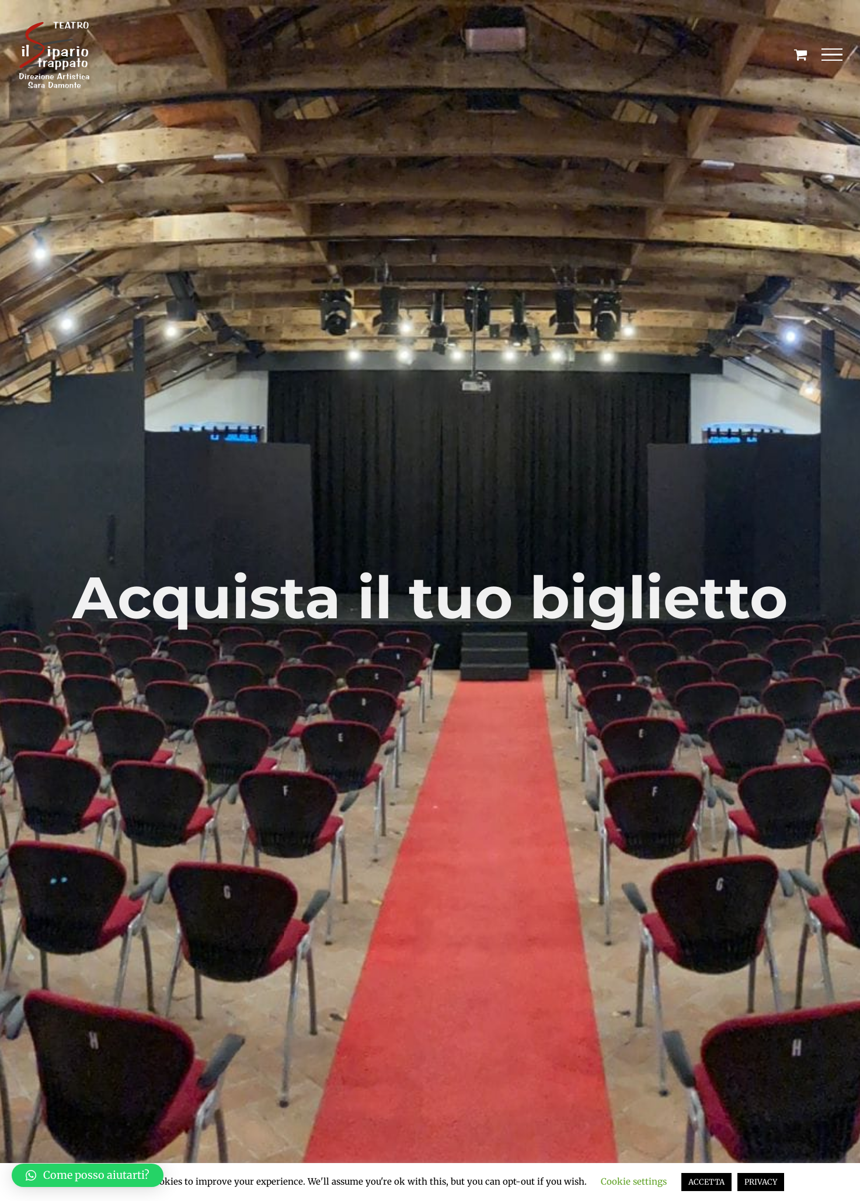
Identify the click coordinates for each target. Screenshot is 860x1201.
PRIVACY (760, 1182)
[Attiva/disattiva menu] (832, 54)
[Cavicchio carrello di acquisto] (800, 54)
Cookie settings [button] (634, 1181)
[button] (87, 1175)
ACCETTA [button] (706, 1182)
